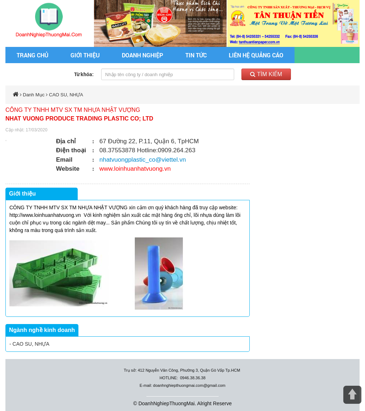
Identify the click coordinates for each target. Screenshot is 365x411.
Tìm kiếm (266, 74)
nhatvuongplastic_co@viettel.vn (142, 159)
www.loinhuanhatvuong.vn (135, 168)
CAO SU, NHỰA (66, 94)
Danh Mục (33, 94)
